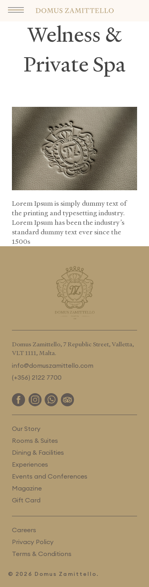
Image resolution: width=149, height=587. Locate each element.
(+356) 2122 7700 (37, 377)
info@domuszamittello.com (52, 365)
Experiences (30, 464)
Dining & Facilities (38, 452)
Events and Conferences (49, 476)
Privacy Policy (33, 542)
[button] (18, 10)
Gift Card (26, 500)
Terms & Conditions (42, 554)
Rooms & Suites (35, 440)
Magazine (27, 488)
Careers (24, 530)
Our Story (26, 429)
